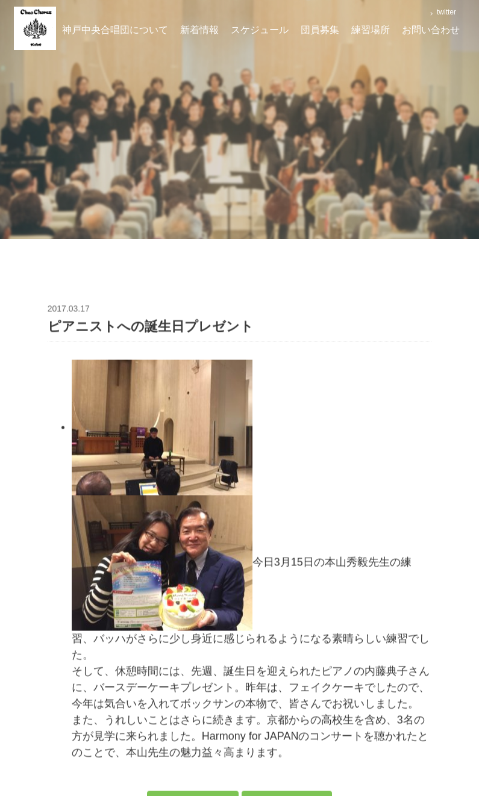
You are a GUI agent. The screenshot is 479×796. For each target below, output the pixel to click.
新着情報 (199, 30)
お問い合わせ (431, 30)
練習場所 (370, 30)
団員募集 (320, 30)
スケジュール (260, 30)
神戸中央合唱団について (115, 30)
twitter (445, 12)
